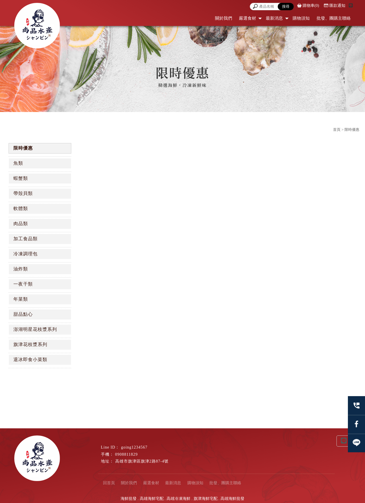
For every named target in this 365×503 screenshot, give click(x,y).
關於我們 (223, 18)
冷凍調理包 (25, 253)
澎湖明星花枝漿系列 (35, 329)
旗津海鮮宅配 (206, 498)
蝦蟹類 (20, 178)
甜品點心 (23, 314)
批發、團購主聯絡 (334, 18)
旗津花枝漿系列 (30, 344)
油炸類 (20, 268)
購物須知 (301, 18)
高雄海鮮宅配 (152, 498)
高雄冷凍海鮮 (178, 498)
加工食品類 (25, 238)
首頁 (336, 129)
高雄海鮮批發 (232, 498)
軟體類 (20, 208)
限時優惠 (23, 148)
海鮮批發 (129, 498)
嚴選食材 (247, 18)
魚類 (18, 163)
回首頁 (109, 483)
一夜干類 (23, 284)
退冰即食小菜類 (30, 359)
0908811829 (126, 454)
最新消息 (274, 18)
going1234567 (134, 447)
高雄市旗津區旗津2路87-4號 (142, 461)
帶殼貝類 (23, 193)
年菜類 (20, 299)
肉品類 (20, 223)
